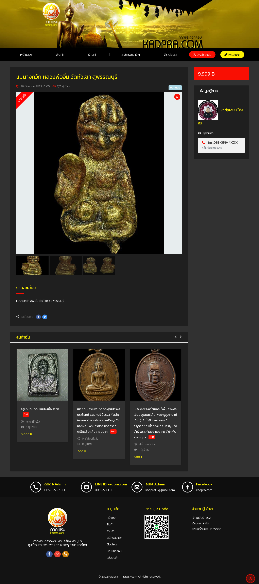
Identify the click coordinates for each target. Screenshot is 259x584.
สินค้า (60, 54)
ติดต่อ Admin (55, 484)
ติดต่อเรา (170, 54)
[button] (202, 54)
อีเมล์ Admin (155, 484)
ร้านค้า (92, 54)
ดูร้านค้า (208, 133)
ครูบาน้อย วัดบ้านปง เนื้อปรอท (40, 409)
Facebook (204, 484)
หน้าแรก (26, 54)
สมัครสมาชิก (130, 54)
